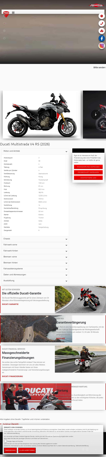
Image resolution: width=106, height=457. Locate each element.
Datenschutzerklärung (13, 433)
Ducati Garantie (10, 304)
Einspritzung (43, 208)
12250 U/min (43, 196)
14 (39, 205)
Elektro (41, 215)
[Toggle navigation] (13, 12)
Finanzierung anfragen (88, 167)
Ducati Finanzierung (12, 376)
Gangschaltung (43, 227)
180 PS (41, 192)
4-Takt (41, 167)
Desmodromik (43, 174)
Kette (40, 221)
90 (39, 161)
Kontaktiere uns (88, 178)
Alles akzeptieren (27, 450)
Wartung (60, 404)
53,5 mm (41, 189)
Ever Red (60, 339)
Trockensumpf (43, 180)
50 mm (41, 211)
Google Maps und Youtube (15, 441)
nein (40, 224)
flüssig (41, 177)
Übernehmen (10, 450)
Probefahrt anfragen (88, 172)
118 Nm (41, 199)
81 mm (41, 186)
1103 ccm (41, 183)
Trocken (41, 218)
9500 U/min (43, 202)
